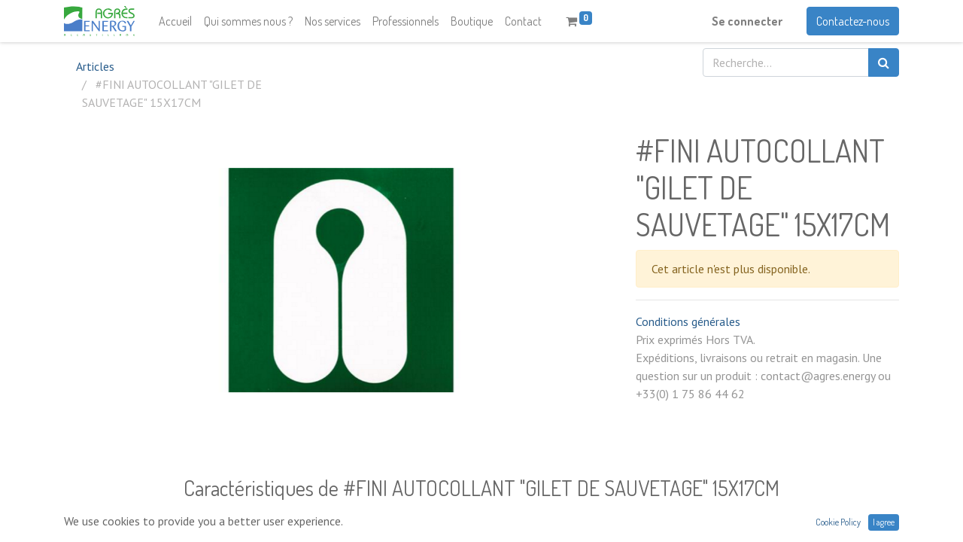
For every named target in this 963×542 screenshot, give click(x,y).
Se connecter (747, 21)
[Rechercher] (883, 62)
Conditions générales (688, 321)
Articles (95, 66)
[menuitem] (175, 21)
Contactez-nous (852, 21)
